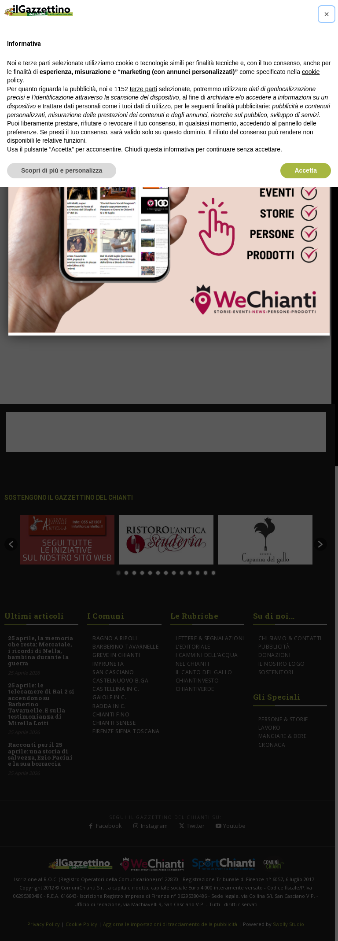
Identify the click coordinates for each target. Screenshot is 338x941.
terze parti (143, 88)
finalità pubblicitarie (242, 106)
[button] (327, 14)
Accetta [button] (305, 170)
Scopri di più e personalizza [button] (61, 170)
